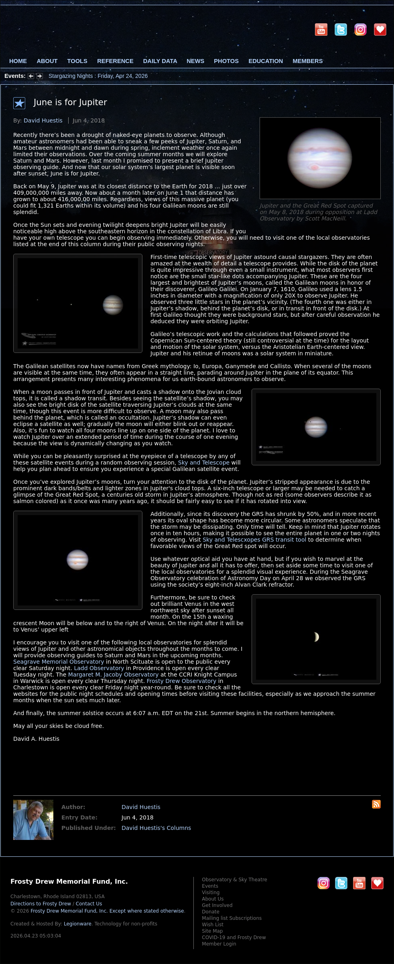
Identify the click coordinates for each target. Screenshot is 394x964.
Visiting (210, 892)
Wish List (212, 924)
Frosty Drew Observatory (182, 681)
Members (308, 61)
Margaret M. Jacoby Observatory (113, 674)
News (195, 61)
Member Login (219, 944)
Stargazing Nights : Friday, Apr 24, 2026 (98, 76)
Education (265, 61)
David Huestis (43, 120)
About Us (212, 899)
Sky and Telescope (203, 462)
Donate (210, 912)
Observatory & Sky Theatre (234, 879)
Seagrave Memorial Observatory (58, 661)
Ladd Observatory (99, 668)
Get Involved (217, 905)
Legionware (77, 924)
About (47, 61)
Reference (115, 61)
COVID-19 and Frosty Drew (234, 937)
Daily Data (160, 61)
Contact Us (89, 904)
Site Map (212, 931)
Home (18, 61)
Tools (77, 61)
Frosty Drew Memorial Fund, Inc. (107, 911)
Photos (226, 61)
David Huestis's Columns (156, 828)
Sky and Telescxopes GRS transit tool (254, 539)
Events (210, 886)
